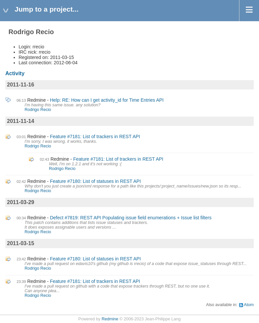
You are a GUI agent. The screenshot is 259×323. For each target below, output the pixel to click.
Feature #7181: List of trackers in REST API (95, 136)
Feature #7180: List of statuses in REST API (95, 181)
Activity (15, 73)
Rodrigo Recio (38, 109)
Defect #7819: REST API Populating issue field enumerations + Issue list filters (131, 217)
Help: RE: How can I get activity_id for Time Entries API (106, 100)
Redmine (110, 319)
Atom (249, 304)
